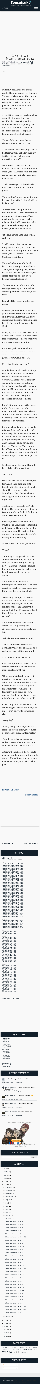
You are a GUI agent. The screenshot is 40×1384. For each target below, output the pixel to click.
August (8, 1200)
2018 (5, 1327)
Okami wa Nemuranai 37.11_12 (15, 1237)
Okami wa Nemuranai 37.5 (14, 1253)
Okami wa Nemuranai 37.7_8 (14, 1246)
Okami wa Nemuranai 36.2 (14, 1300)
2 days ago (19, 1082)
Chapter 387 (6, 1051)
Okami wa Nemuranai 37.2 (14, 1259)
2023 (5, 1178)
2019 (5, 1323)
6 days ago (19, 1107)
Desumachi (6, 1347)
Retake (17, 1349)
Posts (5, 1365)
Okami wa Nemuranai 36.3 (14, 1297)
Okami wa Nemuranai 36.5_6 (14, 1290)
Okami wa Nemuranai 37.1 (14, 1262)
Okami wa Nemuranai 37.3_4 (14, 1256)
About (23, 1380)
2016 (5, 1333)
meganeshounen (10, 1087)
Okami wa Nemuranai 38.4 (14, 1221)
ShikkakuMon (27, 1349)
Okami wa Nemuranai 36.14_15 (15, 1268)
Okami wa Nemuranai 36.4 (14, 1293)
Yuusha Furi (24, 1352)
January (8, 1316)
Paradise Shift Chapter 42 (8, 1082)
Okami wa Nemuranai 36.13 (14, 1271)
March (8, 1215)
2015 (5, 1336)
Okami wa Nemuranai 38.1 (14, 1231)
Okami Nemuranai (21, 62)
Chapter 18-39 (6, 1047)
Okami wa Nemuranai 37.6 (14, 1250)
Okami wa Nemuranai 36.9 (14, 1284)
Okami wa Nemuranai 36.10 (14, 1281)
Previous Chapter (10, 790)
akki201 (7, 1079)
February (9, 1219)
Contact (29, 1380)
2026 (5, 1169)
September (9, 1197)
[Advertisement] (20, 33)
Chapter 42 (5, 1040)
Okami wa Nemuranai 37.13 (14, 1234)
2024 (5, 1175)
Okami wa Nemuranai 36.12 (14, 1275)
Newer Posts (9, 844)
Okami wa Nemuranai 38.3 (14, 1224)
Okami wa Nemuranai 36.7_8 (14, 1287)
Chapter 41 (5, 1041)
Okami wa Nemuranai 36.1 (14, 1303)
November (9, 1190)
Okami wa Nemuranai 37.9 (14, 1243)
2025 (5, 1172)
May (7, 1209)
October (8, 1193)
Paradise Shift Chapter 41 (8, 1107)
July (7, 1203)
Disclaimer (22, 1382)
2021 (5, 1184)
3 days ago (19, 1091)
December (9, 1187)
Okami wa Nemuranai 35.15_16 (15, 1309)
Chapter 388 (6, 1052)
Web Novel (7, 1351)
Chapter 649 (6, 1057)
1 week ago (19, 1115)
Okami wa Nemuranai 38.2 (14, 1228)
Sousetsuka (20, 2)
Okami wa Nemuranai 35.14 (20, 57)
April (7, 1212)
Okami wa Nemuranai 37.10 (14, 1240)
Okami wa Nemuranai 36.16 (14, 1265)
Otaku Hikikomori (11, 1095)
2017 (5, 1330)
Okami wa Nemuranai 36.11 (14, 1278)
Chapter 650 (6, 1058)
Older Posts (31, 844)
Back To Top (4, 1378)
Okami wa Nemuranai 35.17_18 (15, 1306)
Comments (7, 1368)
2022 (5, 1181)
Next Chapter (31, 795)
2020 (5, 1320)
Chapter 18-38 (6, 1045)
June (7, 1206)
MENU (20, 8)
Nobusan (21, 1348)
